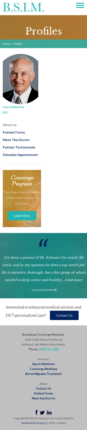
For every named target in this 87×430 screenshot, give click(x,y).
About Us (10, 125)
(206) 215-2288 (48, 349)
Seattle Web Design (33, 422)
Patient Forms (14, 132)
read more (73, 280)
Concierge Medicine (43, 369)
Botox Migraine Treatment (43, 374)
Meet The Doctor (16, 140)
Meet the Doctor (43, 398)
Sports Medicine (43, 364)
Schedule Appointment (20, 155)
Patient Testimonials (19, 147)
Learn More (22, 216)
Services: (43, 359)
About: (43, 383)
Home (7, 44)
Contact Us (64, 315)
